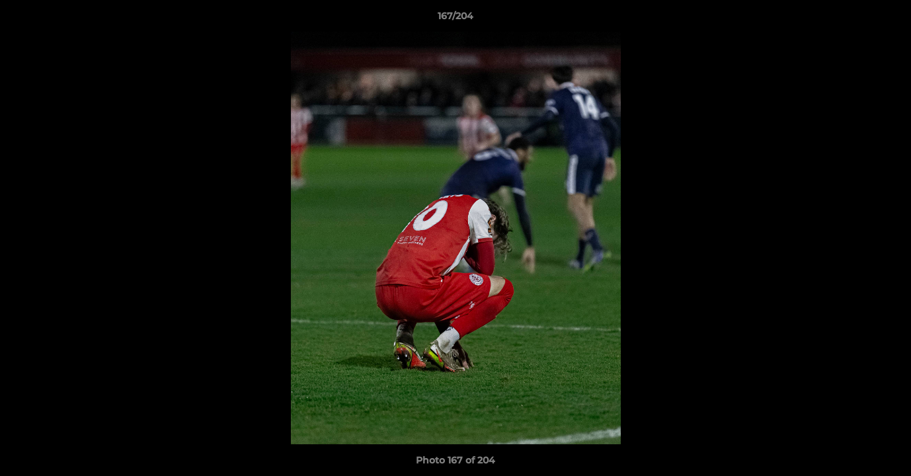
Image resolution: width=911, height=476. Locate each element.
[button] (887, 19)
